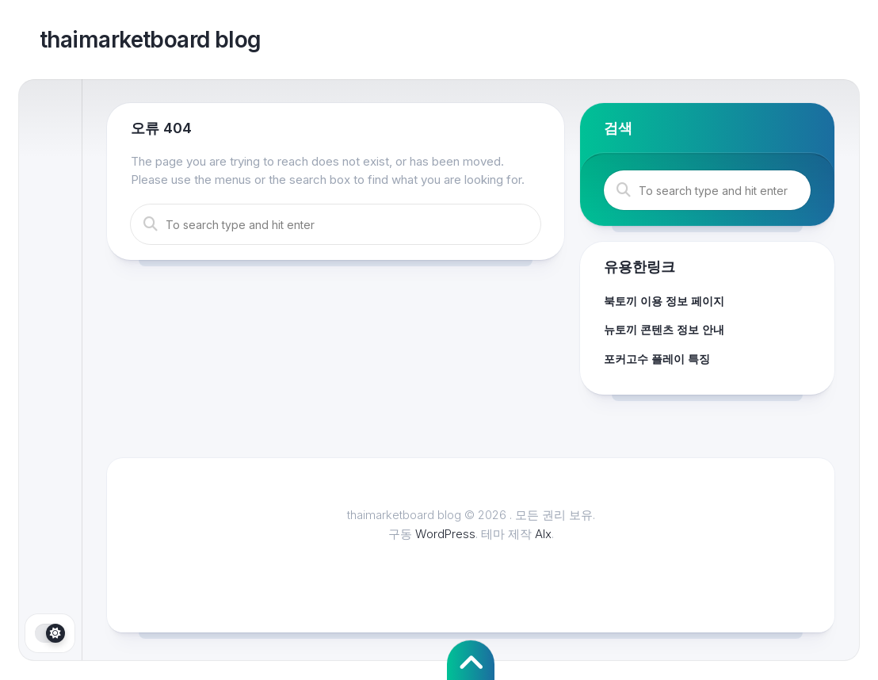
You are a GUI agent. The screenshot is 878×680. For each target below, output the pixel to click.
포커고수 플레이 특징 (657, 358)
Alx (543, 533)
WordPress (445, 533)
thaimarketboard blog (150, 39)
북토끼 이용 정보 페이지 (664, 301)
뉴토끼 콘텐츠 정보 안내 (664, 329)
